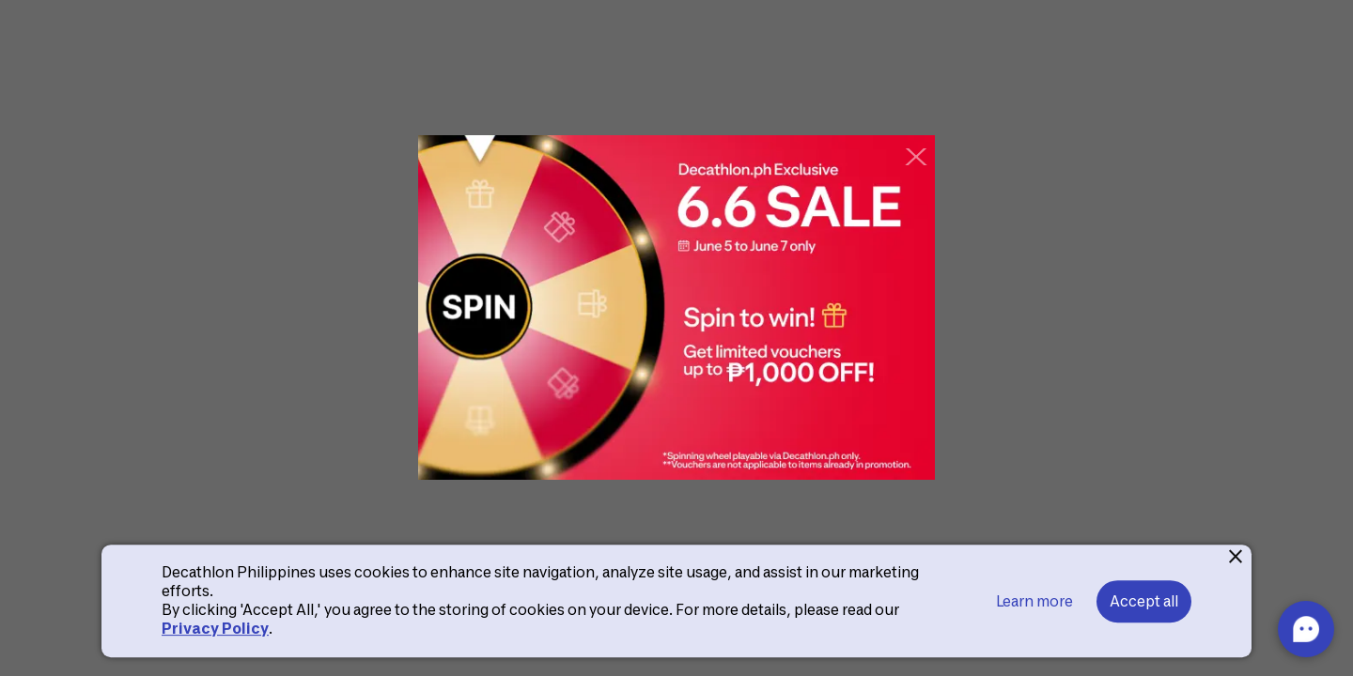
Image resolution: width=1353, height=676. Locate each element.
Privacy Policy (215, 629)
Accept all (1144, 601)
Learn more (1034, 601)
